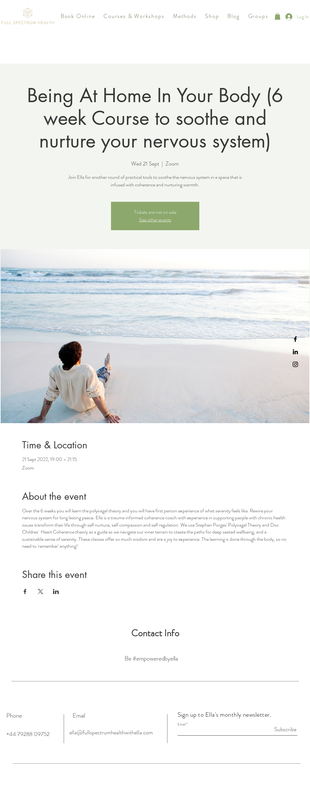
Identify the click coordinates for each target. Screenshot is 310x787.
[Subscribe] (280, 729)
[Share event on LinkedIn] (56, 591)
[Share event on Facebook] (25, 591)
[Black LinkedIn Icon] (295, 351)
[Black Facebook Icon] (295, 339)
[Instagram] (295, 364)
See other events (155, 219)
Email (181, 724)
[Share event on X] (41, 591)
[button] (134, 16)
